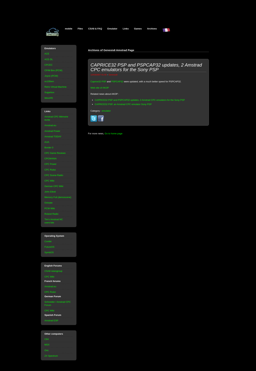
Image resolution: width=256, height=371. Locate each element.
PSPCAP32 (117, 81)
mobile (68, 28)
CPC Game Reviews (55, 153)
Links (126, 28)
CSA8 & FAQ (95, 28)
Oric (46, 350)
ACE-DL (48, 59)
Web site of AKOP (99, 87)
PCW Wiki (49, 208)
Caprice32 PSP (98, 81)
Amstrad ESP (51, 320)
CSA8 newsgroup (53, 271)
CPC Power (50, 164)
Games (138, 28)
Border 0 (48, 147)
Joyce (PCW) (51, 76)
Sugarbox (49, 92)
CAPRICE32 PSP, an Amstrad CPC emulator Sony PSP (123, 104)
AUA (46, 142)
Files (80, 28)
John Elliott (50, 191)
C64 (46, 339)
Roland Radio (51, 214)
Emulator (112, 28)
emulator (106, 110)
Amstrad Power (52, 131)
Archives (152, 28)
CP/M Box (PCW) (53, 70)
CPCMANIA (50, 158)
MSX (46, 344)
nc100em (49, 81)
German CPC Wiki (53, 186)
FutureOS (49, 247)
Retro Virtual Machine (55, 87)
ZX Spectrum (51, 355)
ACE (46, 53)
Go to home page (113, 133)
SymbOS (49, 252)
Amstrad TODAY (52, 136)
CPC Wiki (49, 180)
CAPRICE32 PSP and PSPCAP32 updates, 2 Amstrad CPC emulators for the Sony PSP (140, 100)
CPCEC (48, 65)
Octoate (48, 202)
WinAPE (48, 98)
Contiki (48, 241)
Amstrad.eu (50, 125)
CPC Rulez (50, 169)
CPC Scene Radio (53, 175)
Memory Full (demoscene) (57, 197)
